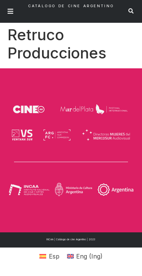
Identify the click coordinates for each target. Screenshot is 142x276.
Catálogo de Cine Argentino (71, 6)
